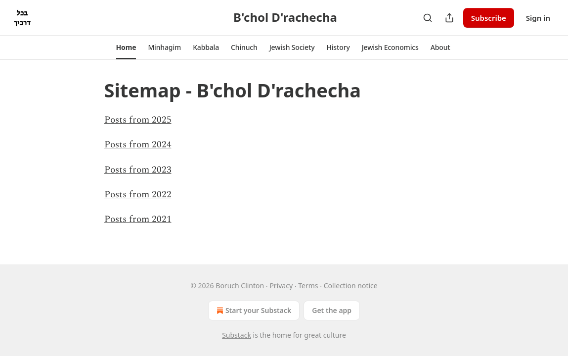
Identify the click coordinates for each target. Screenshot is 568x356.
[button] (126, 47)
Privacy (281, 285)
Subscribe (488, 18)
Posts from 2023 (138, 170)
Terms (308, 285)
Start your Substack (253, 310)
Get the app (331, 310)
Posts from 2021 (138, 219)
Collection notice (351, 285)
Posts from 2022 (138, 194)
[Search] (427, 18)
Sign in (538, 18)
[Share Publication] (449, 18)
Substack (236, 335)
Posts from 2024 (138, 144)
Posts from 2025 (138, 120)
